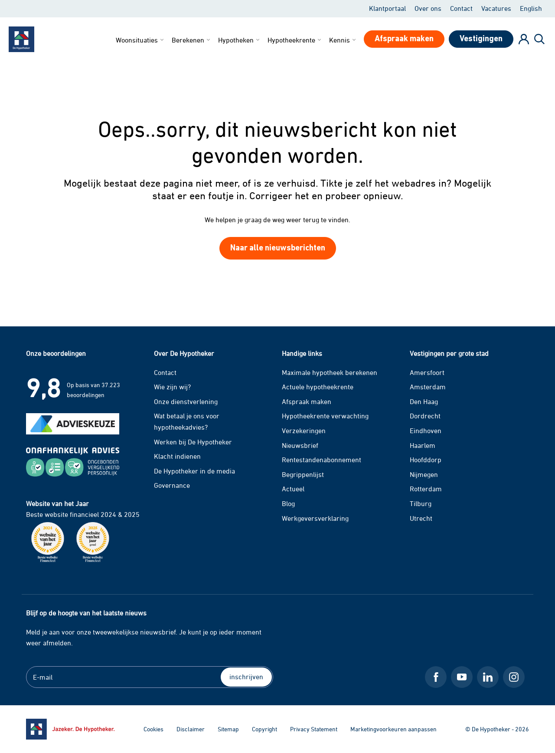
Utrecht (421, 518)
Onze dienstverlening (186, 401)
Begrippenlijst (303, 474)
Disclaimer (190, 729)
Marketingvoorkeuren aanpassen (393, 729)
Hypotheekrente (295, 40)
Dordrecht (425, 416)
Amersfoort (427, 372)
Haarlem (422, 445)
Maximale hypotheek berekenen (329, 372)
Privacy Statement (313, 729)
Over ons (428, 8)
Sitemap (228, 729)
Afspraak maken (306, 401)
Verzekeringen (304, 430)
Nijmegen (424, 474)
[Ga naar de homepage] (70, 729)
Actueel (293, 489)
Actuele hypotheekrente (317, 387)
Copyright (264, 729)
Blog (288, 503)
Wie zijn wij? (172, 387)
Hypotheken (239, 40)
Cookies (153, 729)
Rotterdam (426, 489)
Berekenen (192, 40)
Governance (172, 485)
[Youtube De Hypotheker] (462, 677)
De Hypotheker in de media (194, 471)
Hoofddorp (425, 460)
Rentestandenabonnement (321, 460)
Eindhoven (425, 430)
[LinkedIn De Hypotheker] (488, 677)
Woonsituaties (140, 40)
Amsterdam (428, 387)
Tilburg (420, 503)
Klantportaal (387, 8)
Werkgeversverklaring (315, 518)
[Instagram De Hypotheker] (514, 677)
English (531, 8)
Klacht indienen (177, 456)
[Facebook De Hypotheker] (436, 677)
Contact (461, 8)
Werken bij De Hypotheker (193, 442)
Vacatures (496, 8)
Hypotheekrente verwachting (325, 416)
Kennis (343, 40)
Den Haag (424, 401)
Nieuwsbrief (300, 445)
